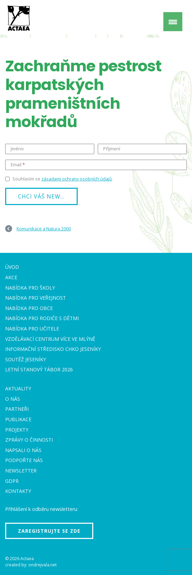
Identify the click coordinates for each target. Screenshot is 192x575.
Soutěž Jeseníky (25, 359)
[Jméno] (49, 149)
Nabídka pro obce (29, 308)
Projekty (16, 429)
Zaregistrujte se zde (49, 531)
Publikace (18, 419)
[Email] (96, 165)
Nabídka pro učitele (32, 328)
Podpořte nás (24, 460)
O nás (12, 399)
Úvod (12, 267)
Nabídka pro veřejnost (35, 297)
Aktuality (18, 388)
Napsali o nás (23, 450)
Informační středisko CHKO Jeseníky (53, 349)
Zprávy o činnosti (29, 439)
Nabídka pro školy (30, 287)
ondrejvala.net (42, 565)
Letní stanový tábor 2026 (39, 369)
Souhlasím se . (62, 179)
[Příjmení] (142, 149)
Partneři (17, 409)
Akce (11, 277)
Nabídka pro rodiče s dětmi (42, 318)
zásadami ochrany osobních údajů (76, 179)
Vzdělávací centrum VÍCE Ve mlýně (50, 339)
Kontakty (18, 491)
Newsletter (21, 470)
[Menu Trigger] (172, 21)
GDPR (12, 481)
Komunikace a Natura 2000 (44, 228)
